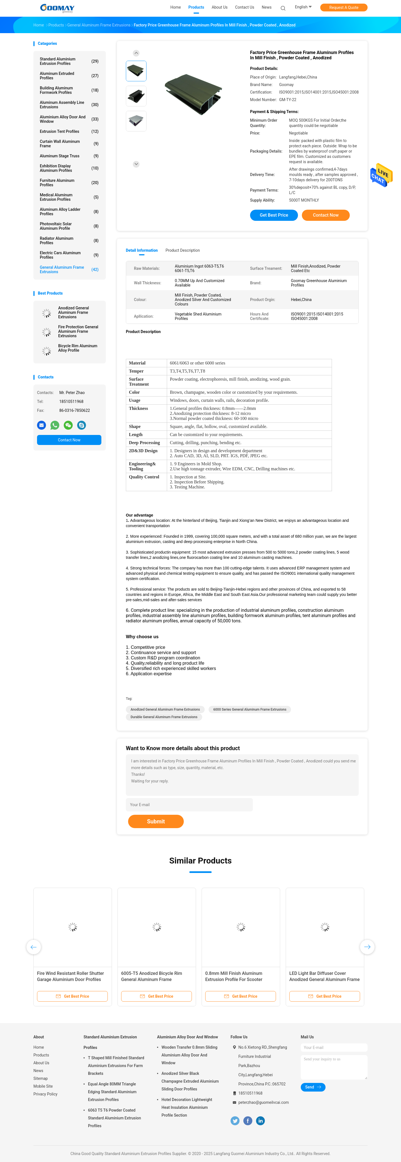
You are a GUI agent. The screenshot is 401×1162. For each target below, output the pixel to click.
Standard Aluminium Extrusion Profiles (69, 61)
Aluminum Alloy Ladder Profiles (69, 211)
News (38, 1070)
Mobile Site (43, 1086)
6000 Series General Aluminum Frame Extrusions (250, 709)
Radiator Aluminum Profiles (69, 240)
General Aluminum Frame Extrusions (69, 269)
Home (38, 1047)
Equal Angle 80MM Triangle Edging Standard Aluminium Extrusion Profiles (112, 1092)
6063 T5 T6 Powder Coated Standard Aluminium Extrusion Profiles (114, 1118)
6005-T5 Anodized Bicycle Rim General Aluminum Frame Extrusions (151, 979)
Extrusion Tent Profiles (69, 131)
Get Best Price (274, 215)
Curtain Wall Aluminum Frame (69, 143)
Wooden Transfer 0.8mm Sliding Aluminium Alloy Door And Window (189, 1055)
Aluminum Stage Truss (69, 156)
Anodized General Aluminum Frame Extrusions (73, 312)
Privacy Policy (45, 1094)
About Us (41, 1063)
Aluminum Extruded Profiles (69, 75)
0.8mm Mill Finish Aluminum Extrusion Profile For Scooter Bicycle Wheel (233, 979)
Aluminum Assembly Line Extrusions (69, 104)
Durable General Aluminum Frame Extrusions (164, 717)
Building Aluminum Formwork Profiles (69, 90)
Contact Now (69, 440)
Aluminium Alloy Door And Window (69, 119)
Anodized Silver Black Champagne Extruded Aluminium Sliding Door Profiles (190, 1081)
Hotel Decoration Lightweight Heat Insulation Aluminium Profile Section (187, 1107)
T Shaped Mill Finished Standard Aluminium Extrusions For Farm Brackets (116, 1066)
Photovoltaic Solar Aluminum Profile (69, 226)
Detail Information (142, 250)
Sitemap (40, 1078)
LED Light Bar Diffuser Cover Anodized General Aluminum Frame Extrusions (324, 979)
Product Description (182, 250)
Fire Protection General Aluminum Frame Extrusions (78, 331)
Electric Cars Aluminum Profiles (69, 255)
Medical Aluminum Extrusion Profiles (69, 197)
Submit (156, 821)
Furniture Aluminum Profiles (69, 182)
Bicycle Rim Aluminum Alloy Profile (77, 348)
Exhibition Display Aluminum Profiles (69, 168)
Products (41, 1055)
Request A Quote (343, 7)
